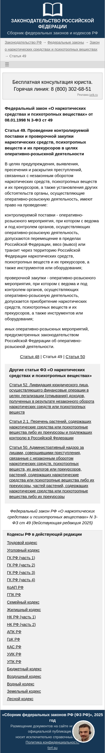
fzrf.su (52, 748)
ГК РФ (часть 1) (21, 558)
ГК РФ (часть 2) (21, 565)
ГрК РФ (13, 639)
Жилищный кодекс (24, 609)
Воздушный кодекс (24, 676)
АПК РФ (14, 632)
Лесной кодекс (20, 699)
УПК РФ (14, 661)
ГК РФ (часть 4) (21, 580)
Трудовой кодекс (22, 542)
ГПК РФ (14, 594)
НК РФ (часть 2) (21, 624)
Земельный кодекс (24, 691)
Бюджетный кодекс (24, 669)
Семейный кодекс (23, 602)
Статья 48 (29, 356)
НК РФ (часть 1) (21, 617)
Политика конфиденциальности (53, 742)
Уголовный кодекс (23, 550)
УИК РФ (14, 654)
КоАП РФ (15, 587)
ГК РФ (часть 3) (21, 572)
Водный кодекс (20, 684)
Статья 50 (75, 356)
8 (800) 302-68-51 (71, 89)
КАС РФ (14, 647)
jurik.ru (93, 94)
